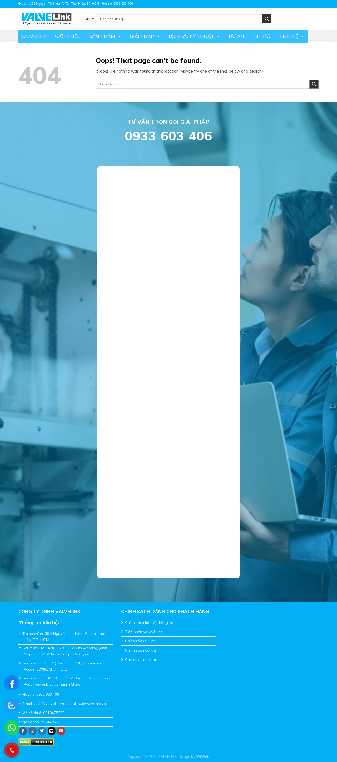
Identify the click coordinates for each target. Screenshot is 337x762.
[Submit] (314, 84)
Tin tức (262, 36)
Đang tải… (168, 368)
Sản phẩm (105, 36)
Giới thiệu (68, 36)
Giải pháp (145, 36)
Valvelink (34, 36)
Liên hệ (292, 36)
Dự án (236, 36)
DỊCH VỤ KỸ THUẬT (194, 36)
